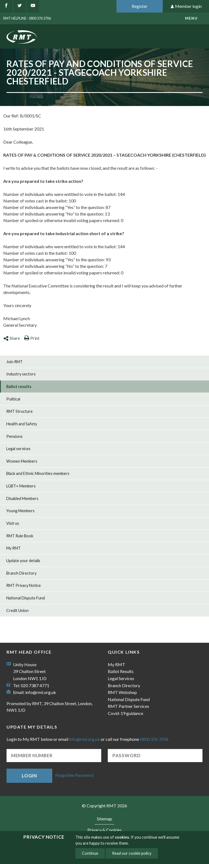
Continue (90, 853)
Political (13, 399)
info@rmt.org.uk (40, 692)
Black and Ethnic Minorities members (37, 473)
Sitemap (104, 818)
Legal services (18, 448)
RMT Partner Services (128, 706)
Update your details (23, 560)
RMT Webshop (122, 692)
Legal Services (121, 678)
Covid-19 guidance (125, 713)
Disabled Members (22, 498)
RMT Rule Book (19, 535)
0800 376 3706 (154, 739)
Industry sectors (21, 374)
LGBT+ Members (21, 486)
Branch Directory (21, 573)
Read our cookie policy (131, 853)
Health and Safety (21, 424)
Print (31, 338)
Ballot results (18, 386)
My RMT (13, 548)
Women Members (21, 461)
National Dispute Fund (25, 598)
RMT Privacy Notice (23, 585)
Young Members (20, 510)
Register (139, 6)
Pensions (14, 436)
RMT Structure (19, 411)
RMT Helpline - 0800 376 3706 (27, 18)
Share (11, 338)
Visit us (12, 523)
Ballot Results (121, 671)
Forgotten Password (74, 775)
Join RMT (14, 361)
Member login (186, 6)
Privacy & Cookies (104, 829)
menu (191, 18)
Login (29, 775)
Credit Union (17, 610)
